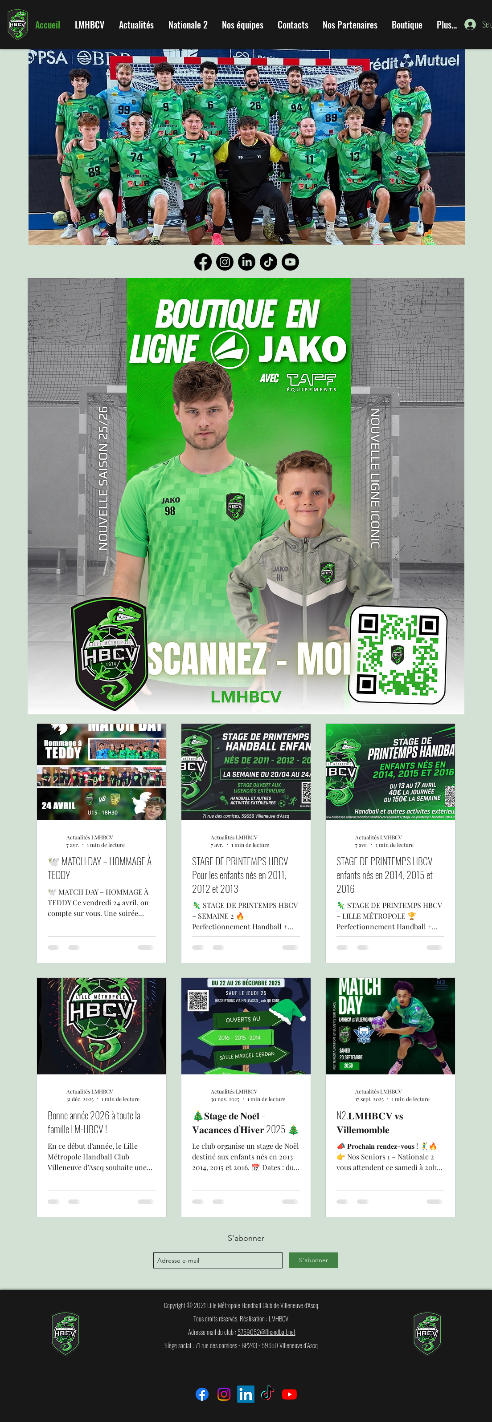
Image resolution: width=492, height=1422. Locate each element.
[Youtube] (290, 262)
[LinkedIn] (246, 262)
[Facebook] (203, 262)
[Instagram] (225, 262)
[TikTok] (268, 262)
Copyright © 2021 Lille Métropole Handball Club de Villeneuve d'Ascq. (242, 1305)
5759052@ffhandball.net (266, 1332)
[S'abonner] (313, 1260)
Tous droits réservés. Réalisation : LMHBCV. (241, 1318)
